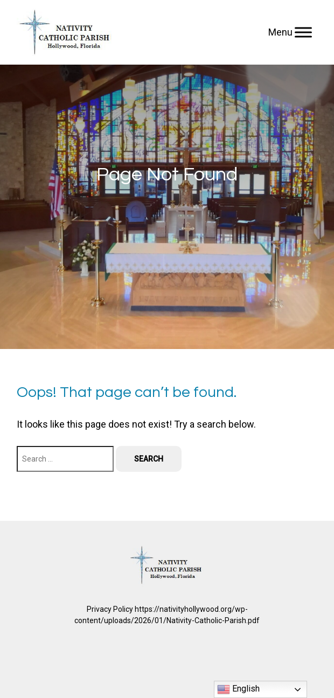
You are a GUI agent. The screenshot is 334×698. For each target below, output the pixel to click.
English (238, 689)
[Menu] (303, 32)
